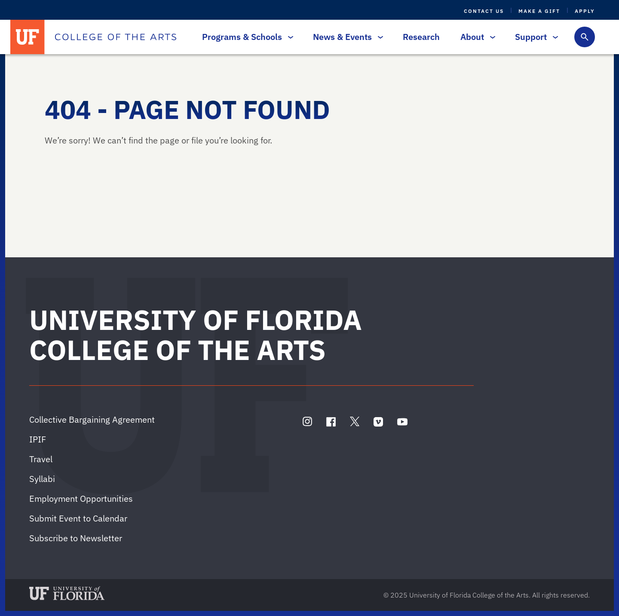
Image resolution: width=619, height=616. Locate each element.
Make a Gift (539, 11)
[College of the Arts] (115, 37)
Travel (40, 459)
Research (421, 37)
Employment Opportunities (81, 498)
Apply (585, 11)
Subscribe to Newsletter (75, 538)
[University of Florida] (27, 37)
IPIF (37, 439)
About (475, 37)
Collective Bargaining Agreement (92, 419)
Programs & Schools (245, 37)
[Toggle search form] (584, 37)
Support (534, 37)
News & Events (346, 37)
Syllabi (42, 479)
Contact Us (484, 11)
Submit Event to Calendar (78, 518)
